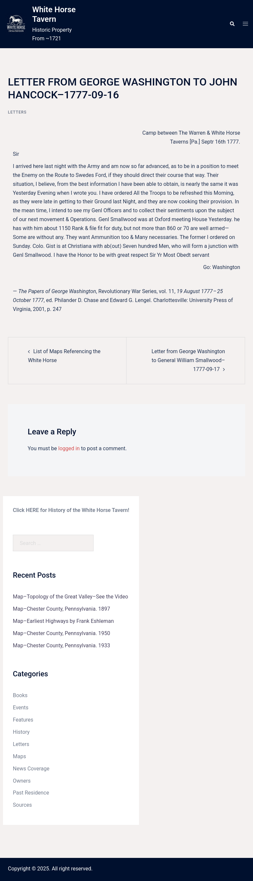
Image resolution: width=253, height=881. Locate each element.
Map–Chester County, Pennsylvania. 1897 (61, 609)
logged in (69, 448)
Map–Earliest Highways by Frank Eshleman (63, 621)
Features (23, 720)
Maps (19, 756)
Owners (22, 781)
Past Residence (31, 793)
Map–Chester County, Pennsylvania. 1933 (61, 645)
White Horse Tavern (54, 14)
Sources (22, 805)
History (21, 732)
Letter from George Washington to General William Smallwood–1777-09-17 (188, 360)
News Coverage (31, 768)
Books (20, 695)
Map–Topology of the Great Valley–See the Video (70, 596)
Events (20, 707)
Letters (17, 112)
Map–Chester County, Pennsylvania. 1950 (61, 633)
